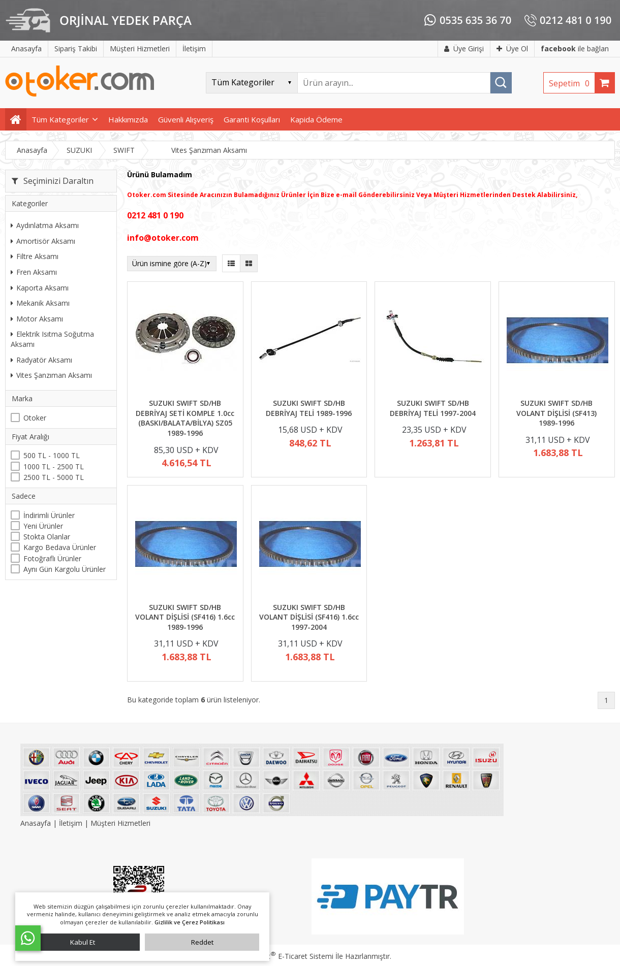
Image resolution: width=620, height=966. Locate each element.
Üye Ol (512, 48)
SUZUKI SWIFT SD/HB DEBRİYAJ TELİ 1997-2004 (433, 408)
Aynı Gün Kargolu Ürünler (64, 569)
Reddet (202, 942)
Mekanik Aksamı (40, 303)
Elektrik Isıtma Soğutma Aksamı (52, 339)
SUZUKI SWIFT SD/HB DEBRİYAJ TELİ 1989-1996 (309, 408)
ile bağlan (575, 48)
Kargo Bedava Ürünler (59, 547)
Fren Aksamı (34, 272)
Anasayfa (36, 823)
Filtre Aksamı (34, 256)
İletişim (70, 823)
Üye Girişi (464, 48)
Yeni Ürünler (43, 526)
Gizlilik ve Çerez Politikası (189, 922)
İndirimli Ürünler (49, 515)
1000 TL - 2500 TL (53, 466)
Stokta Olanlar (46, 536)
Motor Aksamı (37, 319)
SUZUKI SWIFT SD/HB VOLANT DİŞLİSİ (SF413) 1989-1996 (556, 413)
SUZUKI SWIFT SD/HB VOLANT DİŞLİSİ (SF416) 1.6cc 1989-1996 (185, 617)
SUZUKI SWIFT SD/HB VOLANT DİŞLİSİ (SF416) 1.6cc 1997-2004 (309, 617)
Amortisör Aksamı (43, 241)
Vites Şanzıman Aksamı (51, 375)
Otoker (34, 418)
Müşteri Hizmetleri (120, 823)
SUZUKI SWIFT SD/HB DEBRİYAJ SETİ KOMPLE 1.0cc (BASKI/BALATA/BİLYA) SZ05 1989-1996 (185, 418)
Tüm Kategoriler (60, 119)
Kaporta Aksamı (40, 288)
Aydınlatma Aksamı (45, 225)
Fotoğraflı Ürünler (52, 558)
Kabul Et (82, 942)
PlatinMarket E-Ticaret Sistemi (281, 956)
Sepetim (572, 83)
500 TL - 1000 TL (51, 455)
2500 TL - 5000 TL (53, 477)
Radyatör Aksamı (41, 360)
